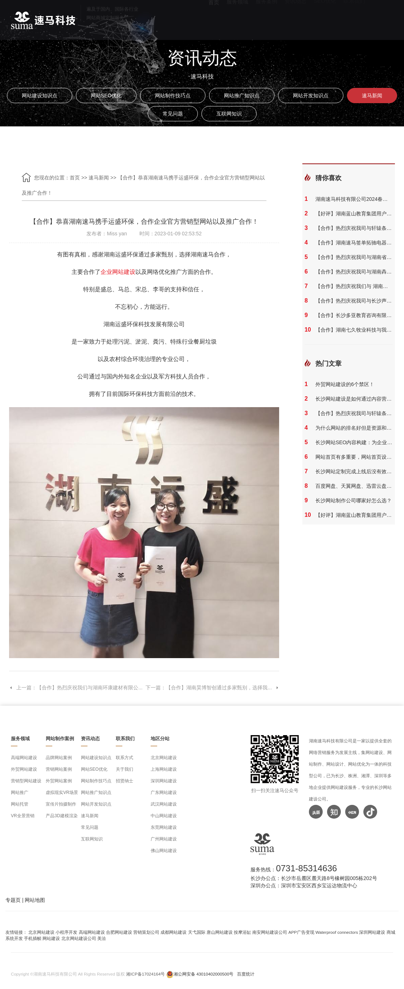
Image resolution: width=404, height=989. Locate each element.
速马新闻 (372, 95)
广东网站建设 (164, 792)
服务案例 (266, 18)
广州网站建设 (164, 839)
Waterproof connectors (337, 932)
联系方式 (124, 757)
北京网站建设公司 (78, 938)
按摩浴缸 (242, 932)
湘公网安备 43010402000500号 (204, 974)
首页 (213, 18)
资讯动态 (295, 18)
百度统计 (245, 974)
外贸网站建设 (24, 769)
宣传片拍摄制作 (61, 804)
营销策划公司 (146, 932)
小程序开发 (66, 932)
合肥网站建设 (119, 932)
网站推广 (19, 792)
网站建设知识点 (39, 95)
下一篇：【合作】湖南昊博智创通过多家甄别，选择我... (212, 687)
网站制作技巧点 (173, 95)
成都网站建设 (173, 932)
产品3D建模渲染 (61, 815)
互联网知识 (229, 114)
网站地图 (35, 900)
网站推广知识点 (242, 95)
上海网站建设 (164, 769)
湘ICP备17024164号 (145, 974)
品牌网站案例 (59, 757)
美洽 (101, 938)
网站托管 (19, 804)
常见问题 (173, 114)
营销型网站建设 (26, 780)
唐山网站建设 (220, 932)
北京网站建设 (164, 757)
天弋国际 (196, 932)
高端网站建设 (24, 757)
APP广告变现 (301, 932)
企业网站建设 (118, 272)
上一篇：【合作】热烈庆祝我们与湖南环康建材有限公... (76, 687)
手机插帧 (32, 938)
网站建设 (51, 938)
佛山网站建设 (164, 850)
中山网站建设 (164, 815)
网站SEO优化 (106, 95)
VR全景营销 (22, 815)
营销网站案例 (59, 769)
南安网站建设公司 (269, 932)
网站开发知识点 (310, 95)
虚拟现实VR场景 (62, 792)
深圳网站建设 (164, 780)
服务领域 (237, 18)
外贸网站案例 (59, 780)
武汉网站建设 (164, 804)
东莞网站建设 (164, 827)
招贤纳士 (124, 780)
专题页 (13, 900)
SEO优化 (325, 18)
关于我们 (124, 769)
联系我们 (354, 18)
